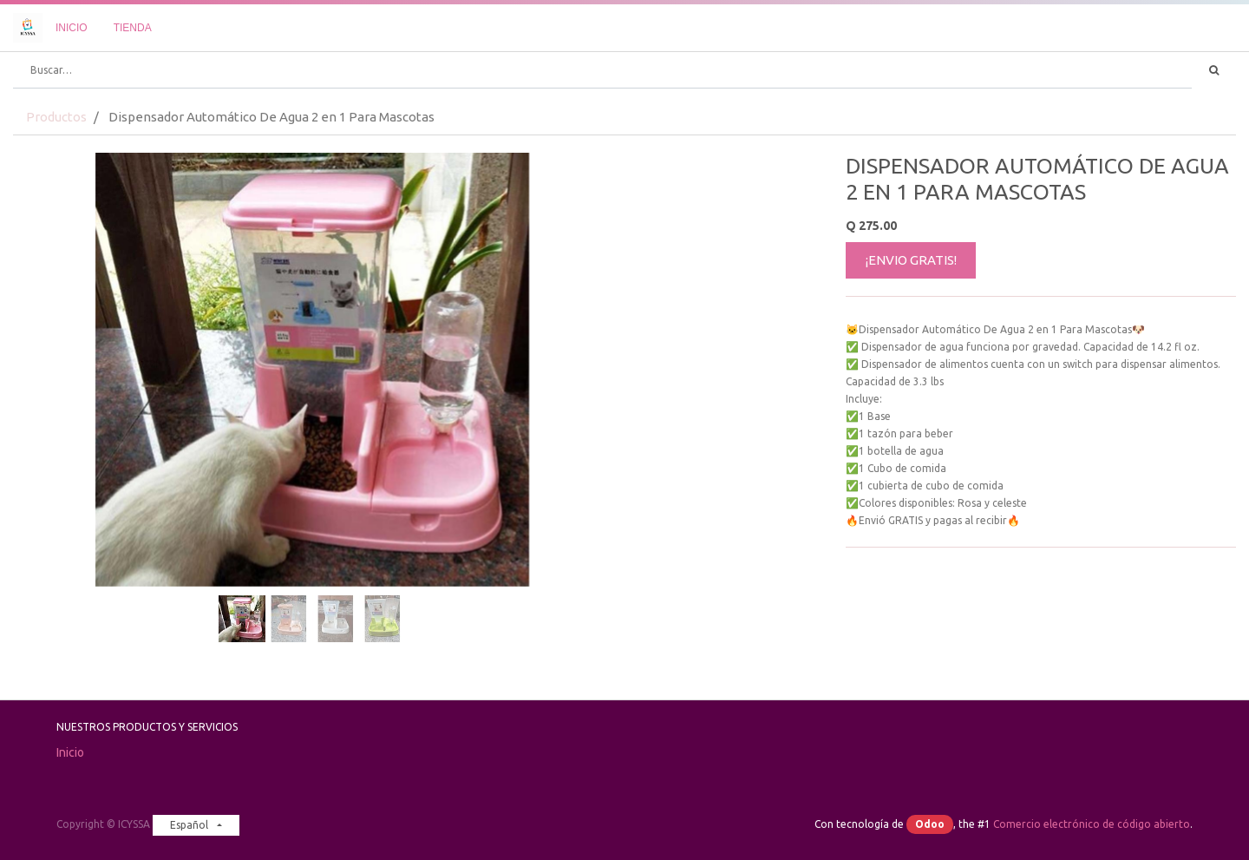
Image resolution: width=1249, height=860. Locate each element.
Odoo (930, 824)
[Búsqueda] (1214, 70)
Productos (56, 116)
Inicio (70, 752)
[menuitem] (72, 28)
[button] (58, 326)
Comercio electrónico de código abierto (1091, 824)
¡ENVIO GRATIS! (911, 260)
